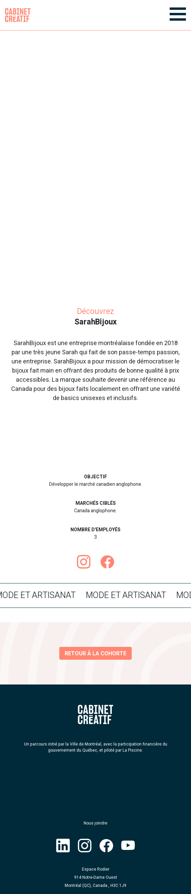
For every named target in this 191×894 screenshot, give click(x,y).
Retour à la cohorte (95, 654)
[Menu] (178, 14)
